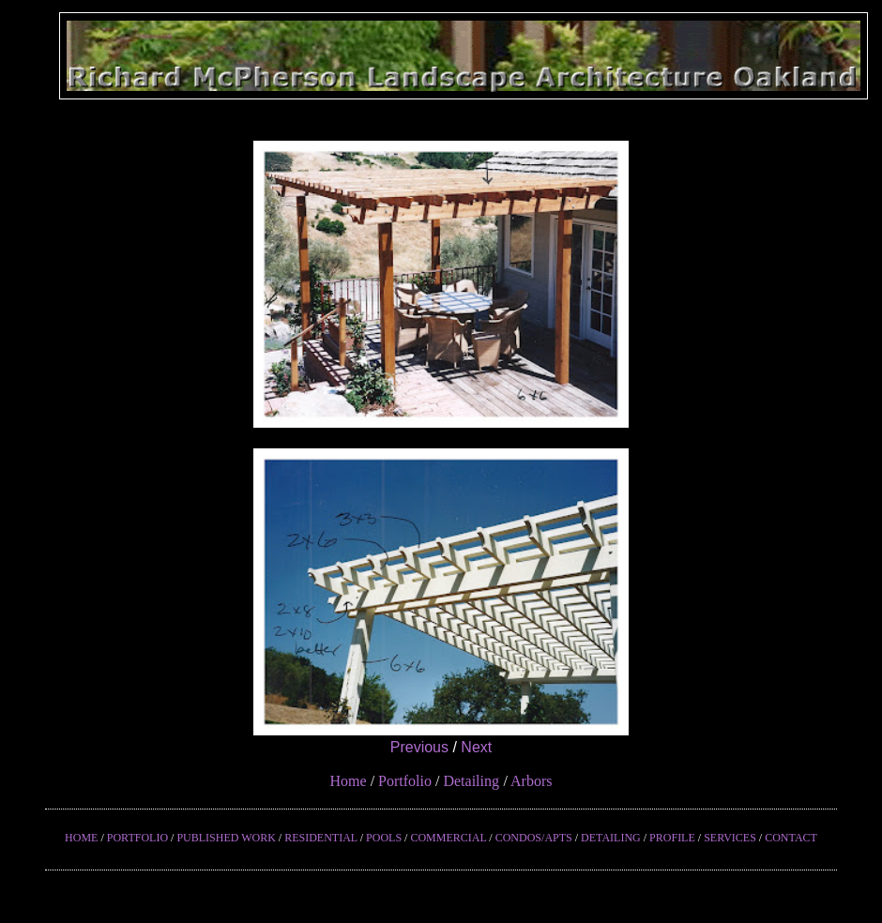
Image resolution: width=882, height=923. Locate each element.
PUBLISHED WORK (225, 837)
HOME (81, 837)
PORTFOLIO (137, 837)
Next (476, 747)
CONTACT (791, 837)
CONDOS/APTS (533, 837)
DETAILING (611, 837)
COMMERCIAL (448, 837)
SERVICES (730, 837)
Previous (419, 747)
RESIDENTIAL (320, 837)
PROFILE (672, 837)
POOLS (384, 837)
